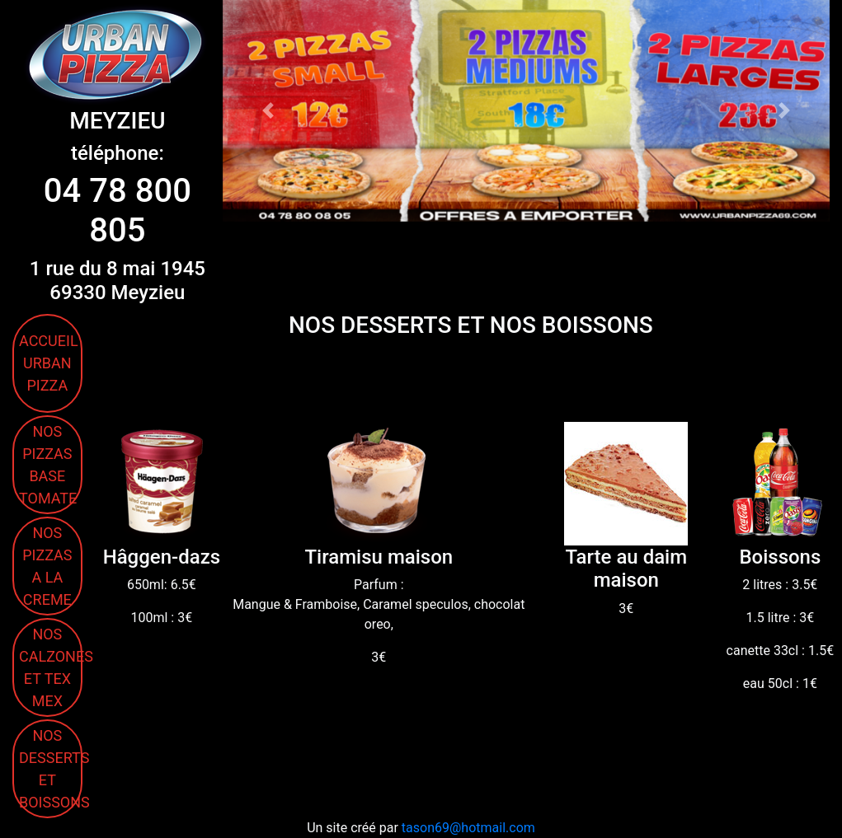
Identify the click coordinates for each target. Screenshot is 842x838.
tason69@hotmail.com (468, 828)
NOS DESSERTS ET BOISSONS (50, 769)
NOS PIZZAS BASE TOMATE (48, 465)
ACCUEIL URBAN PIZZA (48, 363)
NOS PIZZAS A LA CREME (47, 566)
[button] (268, 111)
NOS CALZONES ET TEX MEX (50, 667)
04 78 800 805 (117, 210)
